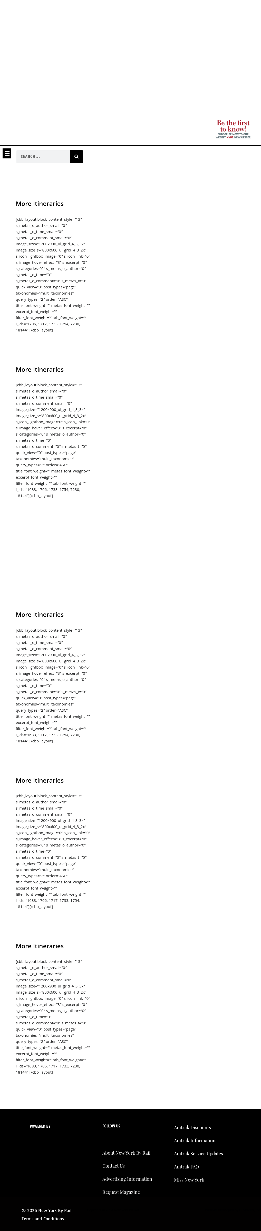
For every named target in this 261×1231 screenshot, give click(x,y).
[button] (7, 153)
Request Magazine (121, 1192)
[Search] (76, 156)
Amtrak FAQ (186, 1167)
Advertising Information (127, 1179)
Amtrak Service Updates (198, 1154)
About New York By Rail (126, 1153)
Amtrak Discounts (192, 1127)
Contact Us (113, 1166)
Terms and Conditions (43, 1218)
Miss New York (189, 1180)
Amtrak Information (195, 1140)
